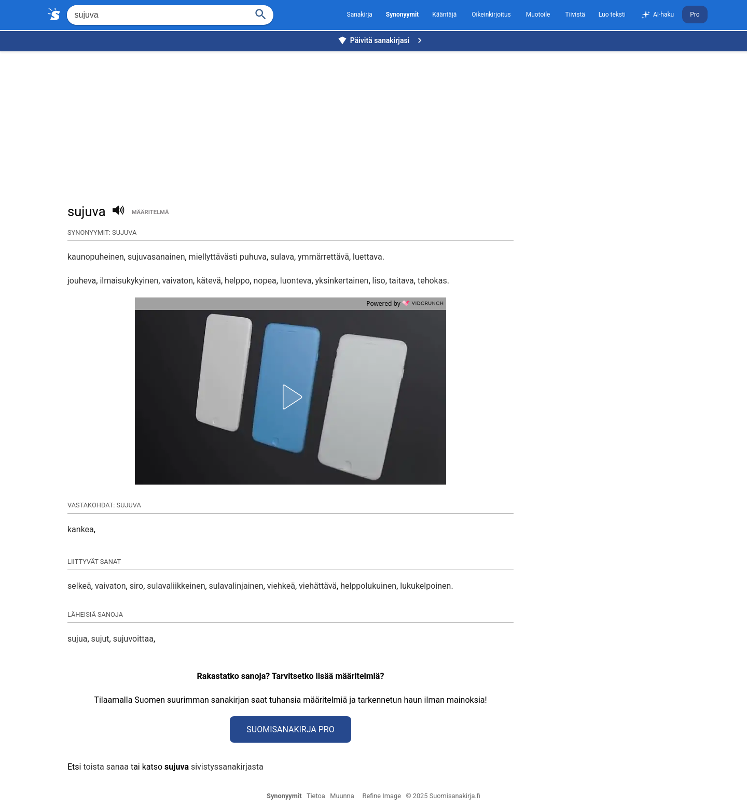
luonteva (296, 281)
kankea (80, 529)
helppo (237, 281)
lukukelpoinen (425, 586)
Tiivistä (575, 14)
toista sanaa (105, 767)
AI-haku (657, 15)
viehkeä (281, 586)
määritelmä (150, 212)
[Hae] (156, 15)
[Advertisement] (376, 122)
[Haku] (260, 13)
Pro (694, 14)
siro (137, 586)
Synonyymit (284, 796)
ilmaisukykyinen (129, 281)
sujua (77, 639)
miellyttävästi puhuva (228, 257)
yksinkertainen (342, 281)
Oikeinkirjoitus (491, 14)
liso (378, 281)
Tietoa (316, 796)
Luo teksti (612, 14)
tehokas (432, 281)
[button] (290, 397)
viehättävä (318, 586)
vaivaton (177, 281)
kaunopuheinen (95, 257)
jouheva (81, 281)
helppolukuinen (368, 586)
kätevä (209, 281)
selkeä (79, 586)
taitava (401, 281)
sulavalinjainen (236, 586)
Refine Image (382, 796)
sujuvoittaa (133, 639)
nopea (264, 281)
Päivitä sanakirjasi (381, 40)
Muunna (342, 796)
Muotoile (538, 14)
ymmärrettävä (323, 257)
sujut (100, 639)
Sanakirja (359, 14)
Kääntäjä (444, 14)
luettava (367, 257)
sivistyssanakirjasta (227, 767)
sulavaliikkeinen (176, 586)
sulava (282, 257)
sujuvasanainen (156, 257)
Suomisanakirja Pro (290, 729)
